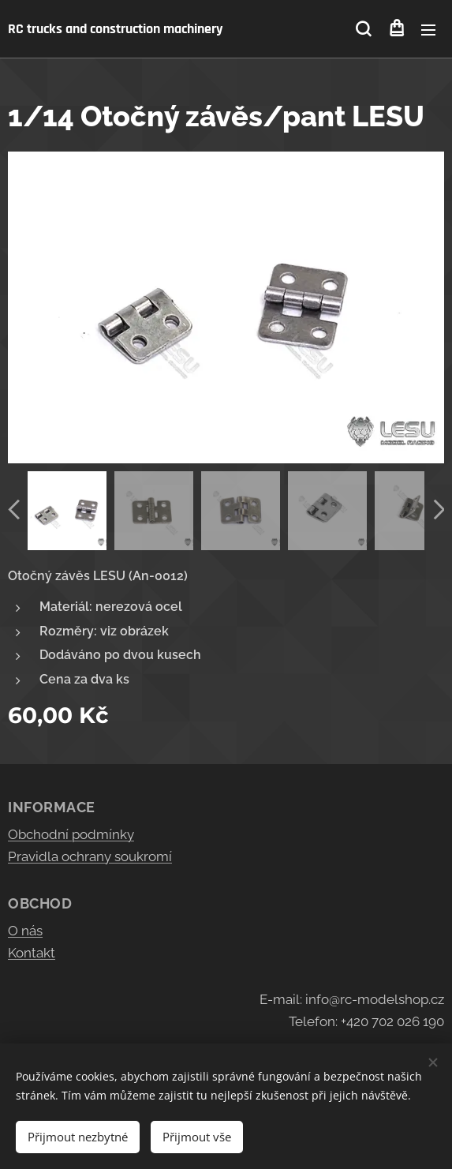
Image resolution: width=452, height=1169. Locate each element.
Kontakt (31, 953)
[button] (363, 29)
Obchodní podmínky (71, 834)
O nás (25, 931)
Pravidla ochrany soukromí (90, 856)
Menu (428, 30)
